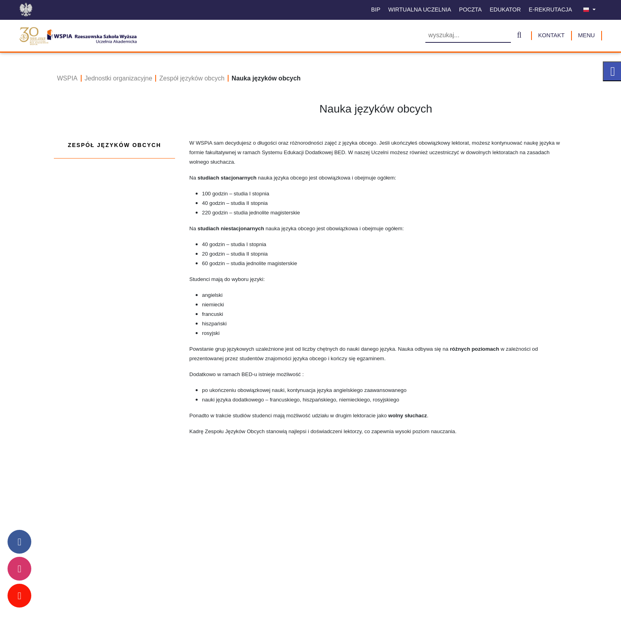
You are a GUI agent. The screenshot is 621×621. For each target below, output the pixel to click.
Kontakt (551, 35)
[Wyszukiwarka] (468, 36)
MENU (586, 35)
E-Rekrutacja (550, 9)
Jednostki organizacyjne (118, 78)
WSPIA (67, 78)
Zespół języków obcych (192, 78)
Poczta (470, 9)
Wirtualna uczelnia (419, 9)
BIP (375, 9)
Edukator (505, 9)
